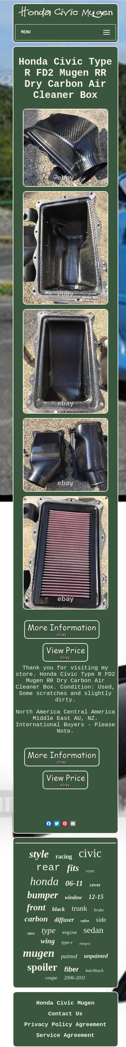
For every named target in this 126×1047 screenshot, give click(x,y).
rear (48, 867)
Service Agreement (65, 1035)
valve (85, 920)
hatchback (94, 970)
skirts (31, 933)
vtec (90, 871)
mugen (38, 953)
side (101, 919)
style (39, 854)
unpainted (96, 956)
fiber (71, 969)
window (73, 897)
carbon (36, 918)
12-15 (96, 896)
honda (44, 881)
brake (99, 909)
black (58, 909)
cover (95, 884)
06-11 (74, 883)
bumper (42, 894)
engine (69, 933)
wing (48, 941)
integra (84, 943)
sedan (93, 930)
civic (90, 853)
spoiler (42, 967)
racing (63, 856)
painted (69, 956)
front (36, 907)
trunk (79, 908)
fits (73, 868)
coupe (51, 977)
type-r (67, 942)
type (49, 930)
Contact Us (65, 1014)
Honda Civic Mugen (65, 1003)
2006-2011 (74, 977)
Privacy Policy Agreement (65, 1024)
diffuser (64, 919)
